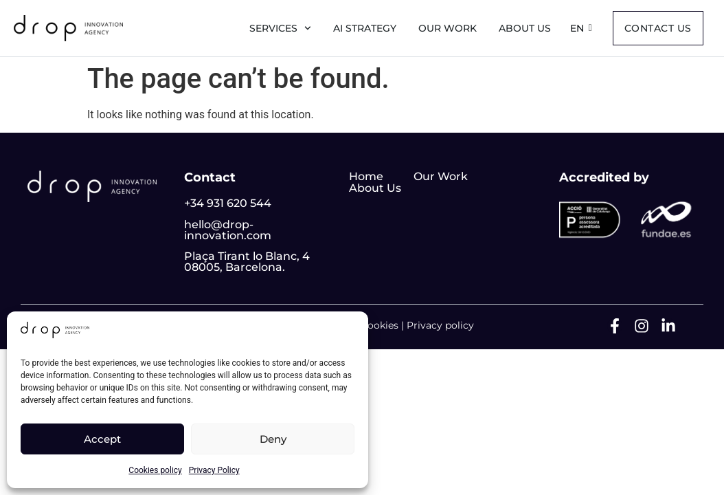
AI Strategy (364, 28)
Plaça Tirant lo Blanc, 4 (247, 256)
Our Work (447, 28)
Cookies (379, 325)
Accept (102, 439)
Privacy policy (440, 325)
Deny (273, 439)
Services (280, 28)
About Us (375, 188)
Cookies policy (154, 470)
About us (525, 28)
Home (366, 176)
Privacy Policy (214, 470)
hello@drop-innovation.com (227, 230)
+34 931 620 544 (227, 203)
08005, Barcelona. (234, 267)
